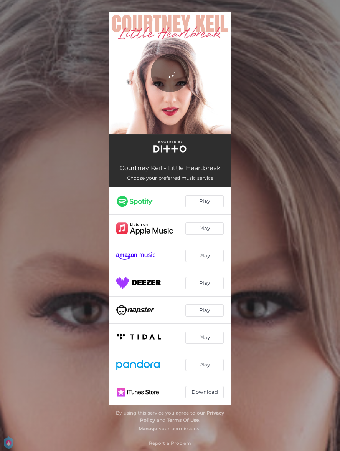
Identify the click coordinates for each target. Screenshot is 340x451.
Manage (148, 428)
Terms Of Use (183, 420)
